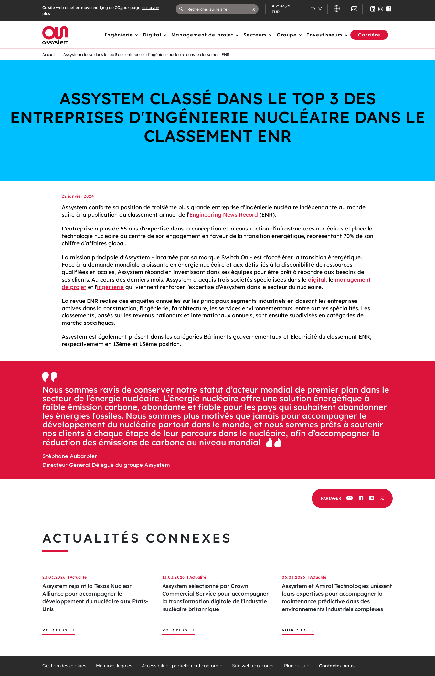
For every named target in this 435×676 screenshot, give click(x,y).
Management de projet (202, 35)
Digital (152, 35)
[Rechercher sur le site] (219, 9)
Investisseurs (325, 35)
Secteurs (255, 35)
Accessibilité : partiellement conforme (182, 666)
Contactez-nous (337, 666)
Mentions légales (114, 666)
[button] (253, 9)
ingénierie (110, 286)
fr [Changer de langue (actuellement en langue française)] (313, 8)
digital (316, 279)
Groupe (287, 35)
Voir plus (55, 630)
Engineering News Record (223, 214)
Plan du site (296, 666)
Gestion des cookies (64, 666)
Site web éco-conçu (253, 666)
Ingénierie (118, 35)
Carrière (369, 35)
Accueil (48, 54)
